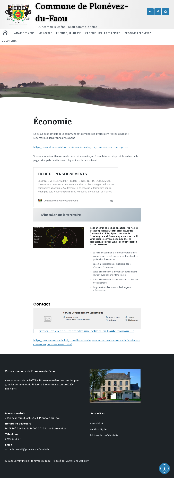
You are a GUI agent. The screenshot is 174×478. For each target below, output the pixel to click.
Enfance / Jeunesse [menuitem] (68, 33)
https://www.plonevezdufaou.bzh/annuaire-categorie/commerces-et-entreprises (80, 147)
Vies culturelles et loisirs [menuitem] (102, 33)
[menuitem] (5, 32)
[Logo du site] (18, 24)
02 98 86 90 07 (13, 438)
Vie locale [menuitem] (45, 33)
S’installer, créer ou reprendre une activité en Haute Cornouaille (86, 331)
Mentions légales (99, 429)
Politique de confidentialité (104, 435)
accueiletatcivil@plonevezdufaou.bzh (27, 449)
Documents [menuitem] (9, 40)
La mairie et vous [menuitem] (23, 33)
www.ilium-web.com (77, 460)
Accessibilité (96, 423)
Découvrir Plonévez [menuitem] (138, 33)
